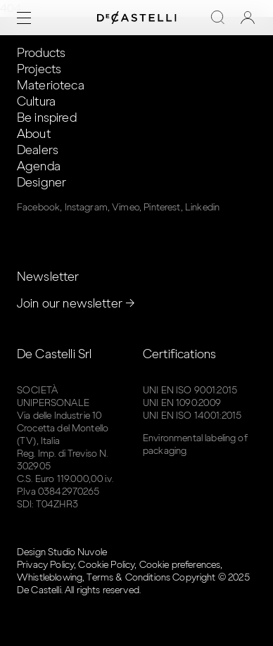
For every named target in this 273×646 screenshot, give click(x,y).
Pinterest (162, 207)
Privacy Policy (45, 565)
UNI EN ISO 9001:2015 (190, 390)
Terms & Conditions (128, 577)
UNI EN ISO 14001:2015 (192, 416)
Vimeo (125, 207)
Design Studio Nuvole (62, 552)
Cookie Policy (106, 565)
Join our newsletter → (76, 303)
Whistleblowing (49, 577)
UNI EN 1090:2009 (182, 403)
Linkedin (202, 207)
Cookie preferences (180, 565)
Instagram (86, 207)
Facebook (38, 207)
